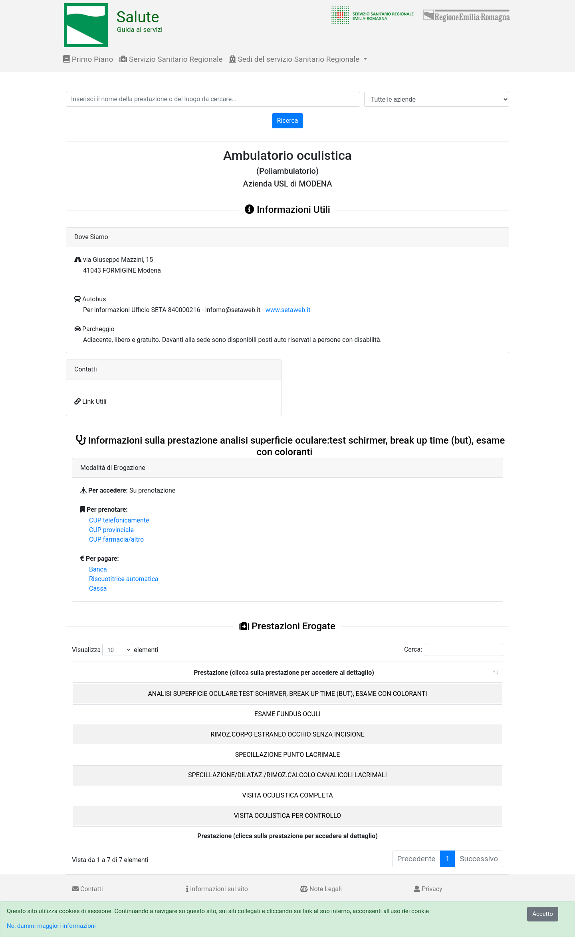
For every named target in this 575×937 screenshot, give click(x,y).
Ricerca (287, 120)
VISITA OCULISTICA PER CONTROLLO (287, 815)
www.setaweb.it (288, 310)
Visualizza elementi (115, 650)
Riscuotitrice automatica (124, 579)
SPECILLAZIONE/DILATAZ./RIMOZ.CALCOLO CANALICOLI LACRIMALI (287, 775)
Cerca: (453, 650)
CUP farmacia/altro (116, 539)
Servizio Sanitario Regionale (170, 59)
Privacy (428, 889)
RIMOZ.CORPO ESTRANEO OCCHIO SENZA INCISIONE (287, 734)
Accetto (542, 913)
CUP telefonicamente (119, 520)
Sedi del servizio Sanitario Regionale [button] (295, 59)
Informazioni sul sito (217, 889)
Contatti (87, 889)
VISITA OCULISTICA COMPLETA (287, 795)
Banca (98, 569)
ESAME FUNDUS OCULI (287, 714)
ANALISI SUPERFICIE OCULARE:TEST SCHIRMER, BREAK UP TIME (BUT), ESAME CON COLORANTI (287, 693)
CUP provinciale (111, 530)
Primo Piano (88, 59)
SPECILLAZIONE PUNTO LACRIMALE (287, 754)
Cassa (98, 588)
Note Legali (321, 889)
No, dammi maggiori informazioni (51, 925)
